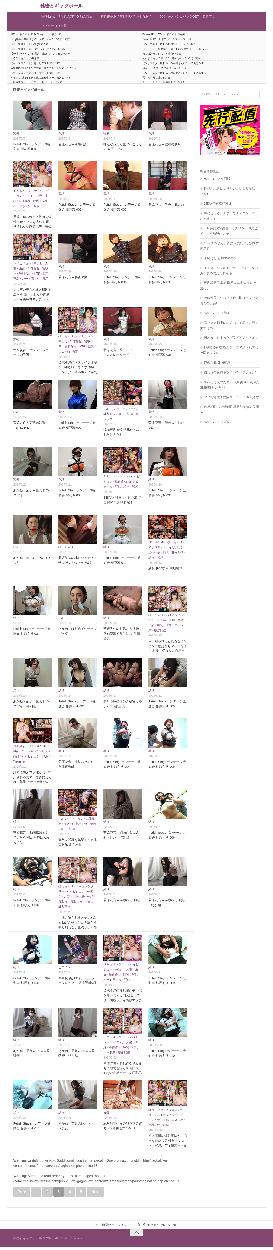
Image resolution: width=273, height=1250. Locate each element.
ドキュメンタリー (25, 193)
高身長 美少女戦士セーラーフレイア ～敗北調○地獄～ (77, 985)
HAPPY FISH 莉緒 (217, 181)
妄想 (78, 826)
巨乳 (36, 203)
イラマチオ (155, 549)
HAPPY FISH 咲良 (217, 424)
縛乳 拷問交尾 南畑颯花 (165, 571)
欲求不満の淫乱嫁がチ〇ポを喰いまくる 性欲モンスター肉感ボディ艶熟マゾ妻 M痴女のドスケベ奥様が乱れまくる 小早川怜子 (122, 1002)
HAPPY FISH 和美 (217, 315)
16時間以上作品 (24, 748)
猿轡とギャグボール (64, 6)
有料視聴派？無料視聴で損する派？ (128, 17)
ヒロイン (64, 969)
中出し (29, 198)
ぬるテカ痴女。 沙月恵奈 (24, 60)
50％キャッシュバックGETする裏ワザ (191, 17)
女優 (106, 1115)
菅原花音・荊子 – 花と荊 (166, 207)
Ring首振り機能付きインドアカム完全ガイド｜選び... (41, 41)
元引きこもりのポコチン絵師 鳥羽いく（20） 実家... (172, 60)
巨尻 (61, 354)
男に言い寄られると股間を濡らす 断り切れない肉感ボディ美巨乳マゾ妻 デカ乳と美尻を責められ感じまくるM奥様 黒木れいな (32, 301)
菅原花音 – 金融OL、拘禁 (121, 902)
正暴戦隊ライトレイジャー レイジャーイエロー (37, 84)
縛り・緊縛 (125, 416)
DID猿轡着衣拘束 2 (217, 206)
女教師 (68, 826)
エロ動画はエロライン (111, 1227)
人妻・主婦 (167, 622)
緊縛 (16, 135)
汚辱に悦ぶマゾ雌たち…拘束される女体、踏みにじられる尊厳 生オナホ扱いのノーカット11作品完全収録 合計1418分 (32, 784)
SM (15, 414)
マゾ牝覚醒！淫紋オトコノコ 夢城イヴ (231, 399)
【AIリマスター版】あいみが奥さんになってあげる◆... (174, 65)
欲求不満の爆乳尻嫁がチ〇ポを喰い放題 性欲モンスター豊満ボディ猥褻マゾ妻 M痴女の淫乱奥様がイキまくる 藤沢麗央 (167, 1148)
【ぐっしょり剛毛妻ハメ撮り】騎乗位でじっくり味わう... (175, 51)
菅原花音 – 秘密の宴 (73, 279)
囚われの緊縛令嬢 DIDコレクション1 (230, 374)
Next (95, 1194)
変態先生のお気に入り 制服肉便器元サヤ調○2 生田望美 (121, 636)
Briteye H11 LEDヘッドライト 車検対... (164, 36)
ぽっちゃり (65, 338)
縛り (151, 481)
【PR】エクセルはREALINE (157, 1227)
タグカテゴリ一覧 (54, 27)
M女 (16, 753)
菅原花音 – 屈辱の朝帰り (166, 146)
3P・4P (153, 544)
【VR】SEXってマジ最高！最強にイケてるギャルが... (41, 56)
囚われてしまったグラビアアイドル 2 (231, 340)
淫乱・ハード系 (23, 281)
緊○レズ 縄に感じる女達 (156, 80)
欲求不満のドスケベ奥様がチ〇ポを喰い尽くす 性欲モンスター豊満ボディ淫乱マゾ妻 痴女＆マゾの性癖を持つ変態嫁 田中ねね (77, 374)
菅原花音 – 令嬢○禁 (72, 146)
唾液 (106, 135)
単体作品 (25, 203)
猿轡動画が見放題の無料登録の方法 (68, 17)
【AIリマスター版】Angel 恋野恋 (29, 46)
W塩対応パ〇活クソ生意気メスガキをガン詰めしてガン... (43, 70)
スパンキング (119, 478)
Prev (21, 1194)
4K (163, 544)
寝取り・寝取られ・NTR (74, 904)
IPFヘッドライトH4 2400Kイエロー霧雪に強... (37, 36)
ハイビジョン (22, 266)
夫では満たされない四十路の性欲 (161, 56)
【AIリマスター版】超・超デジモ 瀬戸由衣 (35, 65)
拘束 (45, 758)
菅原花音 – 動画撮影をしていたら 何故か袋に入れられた (31, 840)
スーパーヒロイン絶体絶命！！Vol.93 (163, 84)
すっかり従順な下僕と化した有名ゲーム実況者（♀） (40, 80)
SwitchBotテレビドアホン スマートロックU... (168, 41)
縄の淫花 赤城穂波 (217, 365)
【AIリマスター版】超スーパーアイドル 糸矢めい (38, 51)
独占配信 (34, 208)
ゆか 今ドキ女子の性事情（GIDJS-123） (165, 70)
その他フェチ (119, 411)
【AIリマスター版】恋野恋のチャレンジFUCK (168, 46)
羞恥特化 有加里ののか (220, 260)
